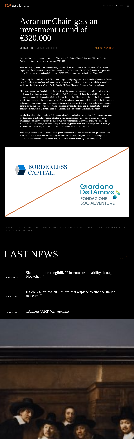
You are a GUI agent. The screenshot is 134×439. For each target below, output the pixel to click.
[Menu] (127, 6)
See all (124, 257)
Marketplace (119, 6)
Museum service (108, 6)
